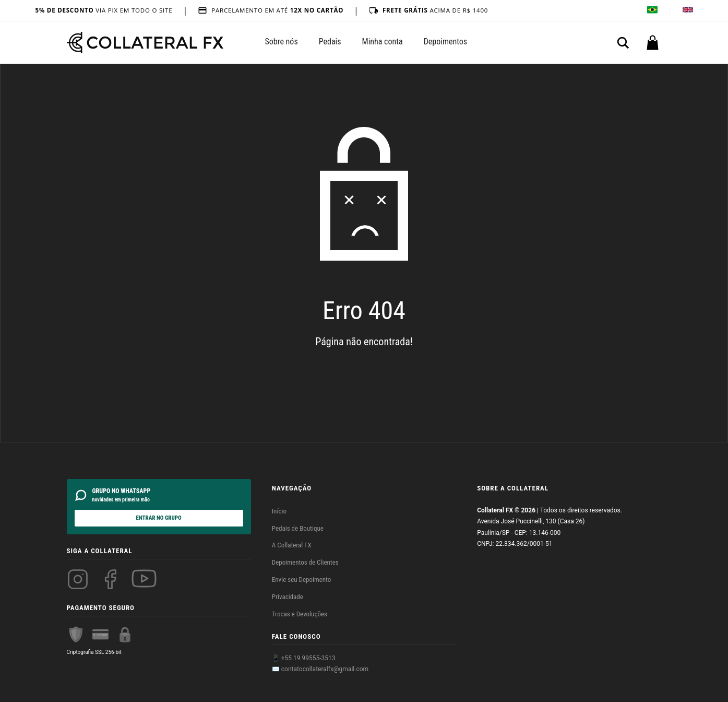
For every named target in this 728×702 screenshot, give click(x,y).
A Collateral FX (292, 545)
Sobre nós (281, 41)
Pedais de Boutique (298, 528)
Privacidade (287, 597)
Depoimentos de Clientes (305, 562)
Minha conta (382, 41)
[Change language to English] (688, 11)
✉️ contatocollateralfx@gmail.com (320, 669)
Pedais (330, 41)
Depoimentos (445, 41)
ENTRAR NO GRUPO (159, 517)
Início (279, 511)
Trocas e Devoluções (299, 614)
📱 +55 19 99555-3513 (304, 658)
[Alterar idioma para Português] (652, 11)
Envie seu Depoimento (301, 579)
